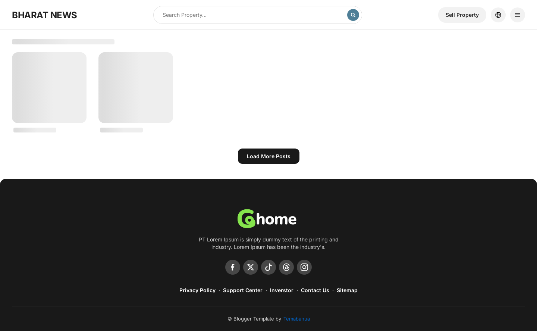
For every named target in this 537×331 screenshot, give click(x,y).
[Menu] (517, 14)
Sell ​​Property (462, 15)
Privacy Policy (197, 290)
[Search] (353, 15)
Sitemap (347, 290)
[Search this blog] (250, 15)
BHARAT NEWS (44, 15)
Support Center (243, 290)
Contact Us (315, 290)
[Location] (498, 14)
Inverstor (281, 290)
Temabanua (296, 319)
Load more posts (269, 156)
